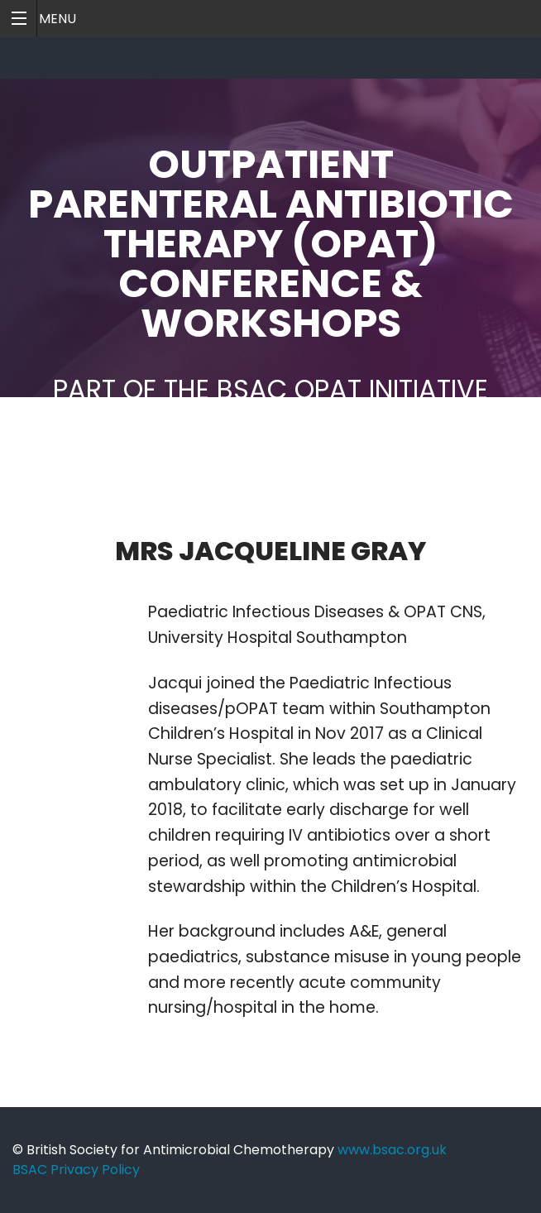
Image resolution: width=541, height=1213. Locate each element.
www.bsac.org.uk (392, 1149)
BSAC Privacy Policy (76, 1169)
